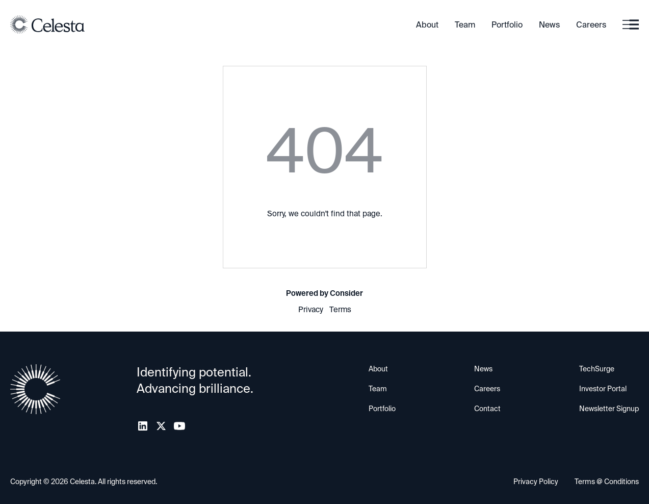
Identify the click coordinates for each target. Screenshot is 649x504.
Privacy (310, 310)
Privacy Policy (535, 481)
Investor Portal (603, 388)
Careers (591, 24)
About (427, 24)
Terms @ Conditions (607, 481)
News (549, 24)
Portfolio (507, 24)
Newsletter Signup (609, 408)
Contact (487, 408)
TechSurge (596, 368)
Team (465, 24)
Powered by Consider (324, 293)
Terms (340, 310)
